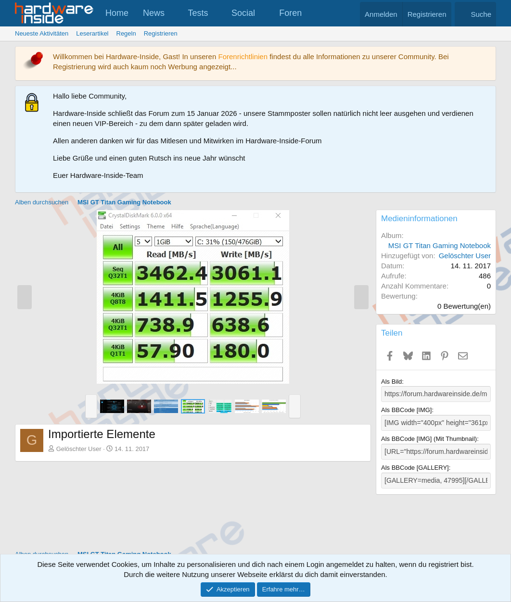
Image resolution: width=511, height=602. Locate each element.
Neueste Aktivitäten (41, 33)
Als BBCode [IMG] (406, 409)
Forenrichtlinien (243, 56)
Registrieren (161, 33)
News (154, 13)
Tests (198, 13)
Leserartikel (92, 33)
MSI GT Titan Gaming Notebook (439, 245)
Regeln (126, 33)
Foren (290, 13)
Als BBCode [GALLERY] (415, 465)
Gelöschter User (79, 448)
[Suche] (475, 14)
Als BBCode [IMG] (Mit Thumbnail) (429, 437)
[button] (173, 13)
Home (116, 13)
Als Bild (391, 381)
